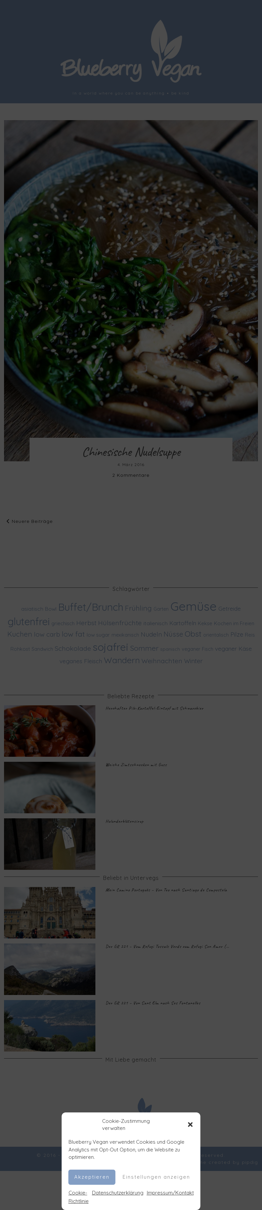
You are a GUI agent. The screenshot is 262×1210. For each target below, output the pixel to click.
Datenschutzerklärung (117, 1192)
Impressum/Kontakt (170, 1192)
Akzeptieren (92, 1177)
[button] (190, 1124)
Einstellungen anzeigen (156, 1177)
